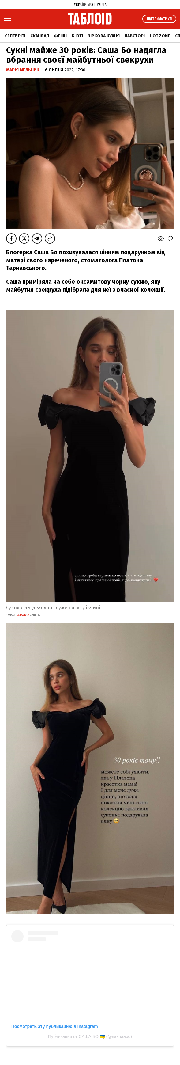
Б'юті (77, 36)
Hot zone (160, 36)
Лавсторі (135, 36)
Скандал (39, 36)
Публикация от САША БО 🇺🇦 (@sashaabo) (90, 1036)
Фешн (60, 36)
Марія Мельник (23, 70)
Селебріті (15, 36)
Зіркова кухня (104, 36)
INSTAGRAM (22, 614)
